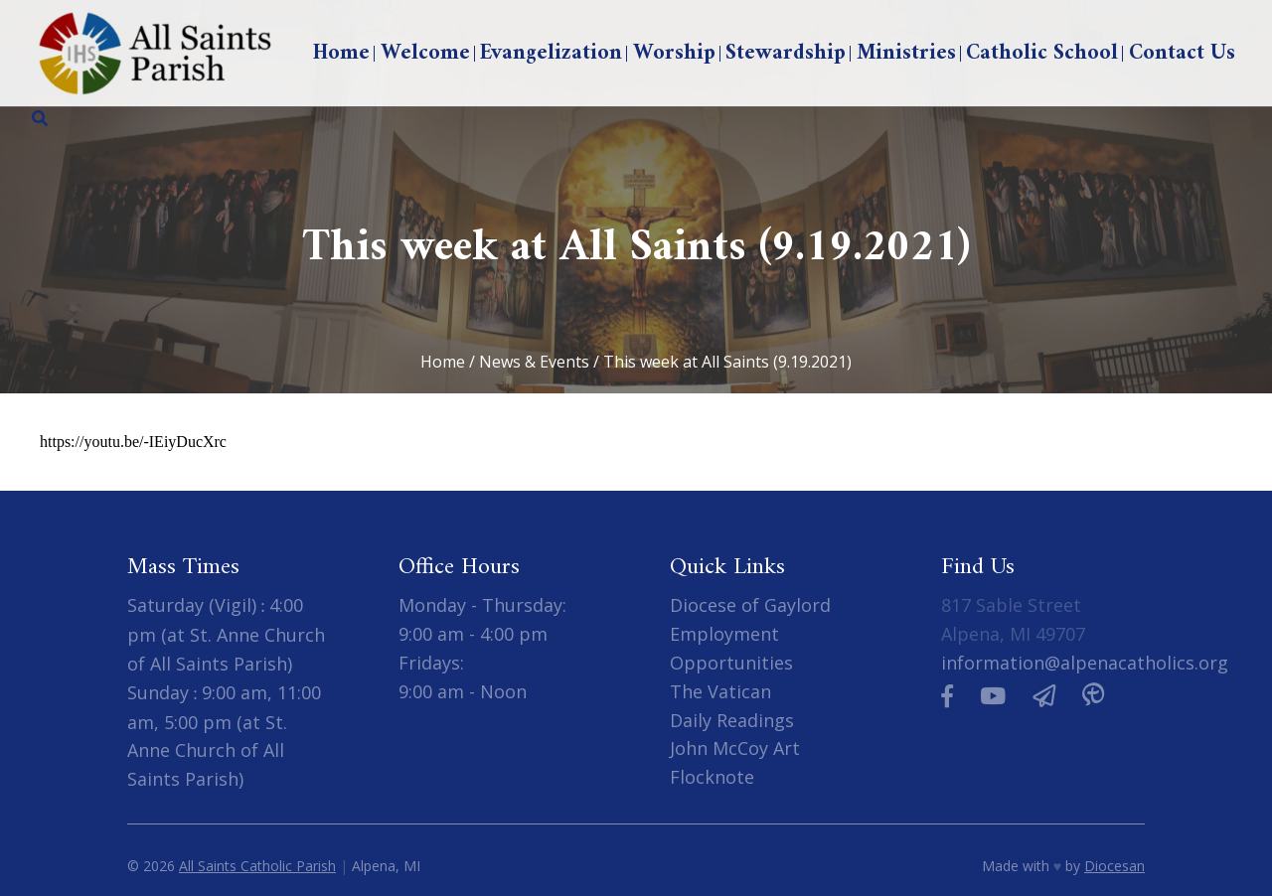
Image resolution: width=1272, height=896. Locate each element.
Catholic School (1042, 53)
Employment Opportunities (731, 648)
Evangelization (551, 53)
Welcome (425, 53)
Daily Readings (732, 720)
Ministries (906, 53)
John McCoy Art (735, 748)
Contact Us (1182, 53)
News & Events (534, 362)
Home (341, 53)
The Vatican (720, 691)
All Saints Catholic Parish (257, 865)
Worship (674, 53)
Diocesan (1114, 865)
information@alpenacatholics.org (1084, 662)
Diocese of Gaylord (750, 605)
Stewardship (785, 53)
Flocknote (712, 777)
